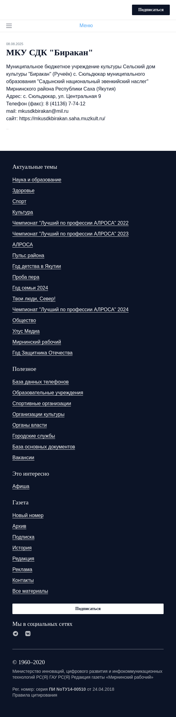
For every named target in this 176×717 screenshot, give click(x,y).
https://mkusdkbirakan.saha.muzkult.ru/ (62, 118)
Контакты (23, 580)
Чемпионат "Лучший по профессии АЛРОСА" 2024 (70, 309)
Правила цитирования (34, 695)
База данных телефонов (40, 381)
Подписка (23, 537)
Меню (88, 25)
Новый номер (27, 515)
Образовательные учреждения (47, 392)
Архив (19, 526)
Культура (22, 212)
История (22, 547)
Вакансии (23, 457)
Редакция (23, 558)
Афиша (20, 486)
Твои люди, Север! (33, 298)
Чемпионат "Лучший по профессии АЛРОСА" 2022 (70, 223)
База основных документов (43, 446)
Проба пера (25, 277)
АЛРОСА (22, 244)
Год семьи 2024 (30, 288)
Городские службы (33, 436)
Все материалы (30, 591)
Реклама (22, 569)
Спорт (19, 201)
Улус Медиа (26, 331)
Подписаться (151, 9)
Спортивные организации (41, 403)
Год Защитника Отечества (42, 352)
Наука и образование (36, 179)
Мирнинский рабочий (36, 342)
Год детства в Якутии (36, 266)
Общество (24, 320)
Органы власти (29, 425)
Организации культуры (38, 414)
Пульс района (28, 255)
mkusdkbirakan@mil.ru (43, 111)
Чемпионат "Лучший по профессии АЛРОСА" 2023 (70, 233)
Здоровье (23, 190)
